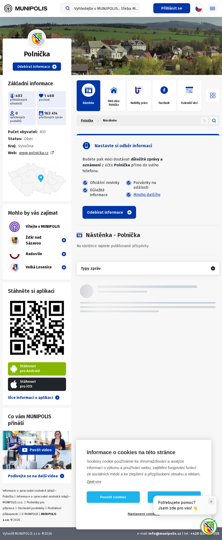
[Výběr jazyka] (198, 8)
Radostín (25, 254)
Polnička (87, 120)
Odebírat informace (36, 67)
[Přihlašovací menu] (171, 8)
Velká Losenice (30, 267)
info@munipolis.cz (165, 533)
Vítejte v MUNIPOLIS (34, 226)
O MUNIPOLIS (29, 514)
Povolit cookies (113, 497)
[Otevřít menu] (212, 95)
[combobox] (100, 8)
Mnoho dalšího (146, 194)
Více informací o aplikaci (33, 397)
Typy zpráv (91, 268)
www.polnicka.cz (34, 152)
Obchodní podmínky (31, 508)
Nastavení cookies (144, 514)
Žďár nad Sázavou (25, 240)
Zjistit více (94, 482)
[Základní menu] (212, 8)
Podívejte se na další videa (36, 476)
